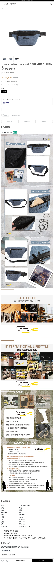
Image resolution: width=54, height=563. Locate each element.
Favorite (5, 115)
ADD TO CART (20, 561)
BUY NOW (42, 561)
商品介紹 (9, 121)
